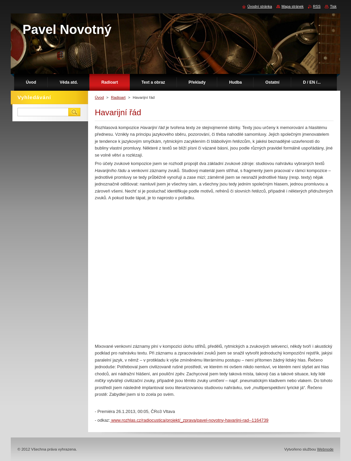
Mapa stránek (292, 6)
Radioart (118, 97)
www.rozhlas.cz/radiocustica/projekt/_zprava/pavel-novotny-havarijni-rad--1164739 (189, 420)
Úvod (99, 97)
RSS (316, 6)
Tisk (333, 6)
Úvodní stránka (259, 6)
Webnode (325, 449)
